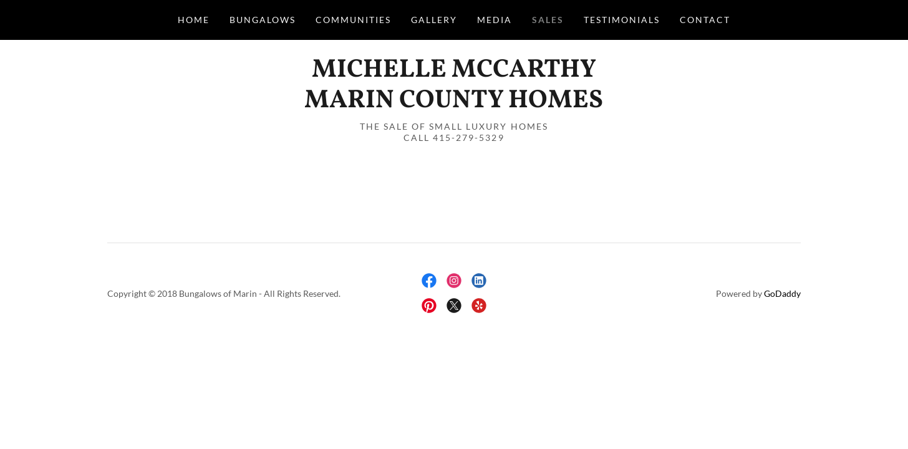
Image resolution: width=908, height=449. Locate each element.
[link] (454, 103)
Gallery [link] (434, 19)
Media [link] (494, 19)
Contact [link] (705, 19)
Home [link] (194, 19)
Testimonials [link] (622, 19)
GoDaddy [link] (782, 293)
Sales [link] (548, 19)
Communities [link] (353, 19)
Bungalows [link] (262, 19)
